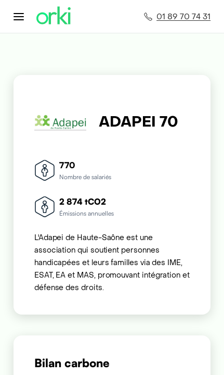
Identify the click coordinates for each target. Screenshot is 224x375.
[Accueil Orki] (53, 16)
